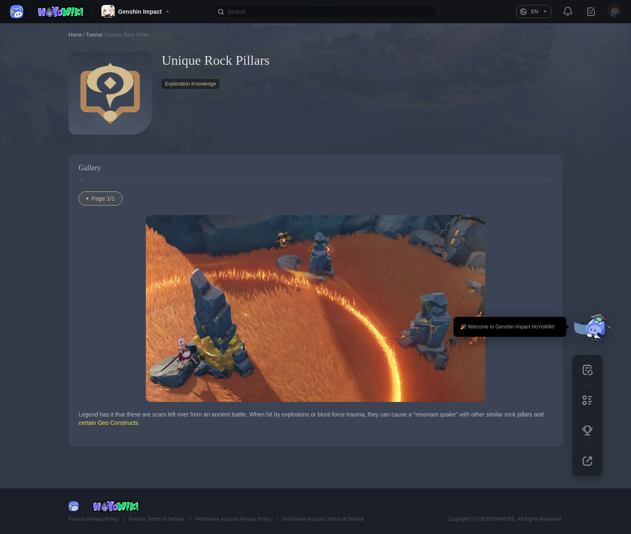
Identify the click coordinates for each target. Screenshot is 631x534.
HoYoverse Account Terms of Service (323, 519)
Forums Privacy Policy (94, 519)
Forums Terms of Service (157, 519)
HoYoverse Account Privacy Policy (234, 519)
